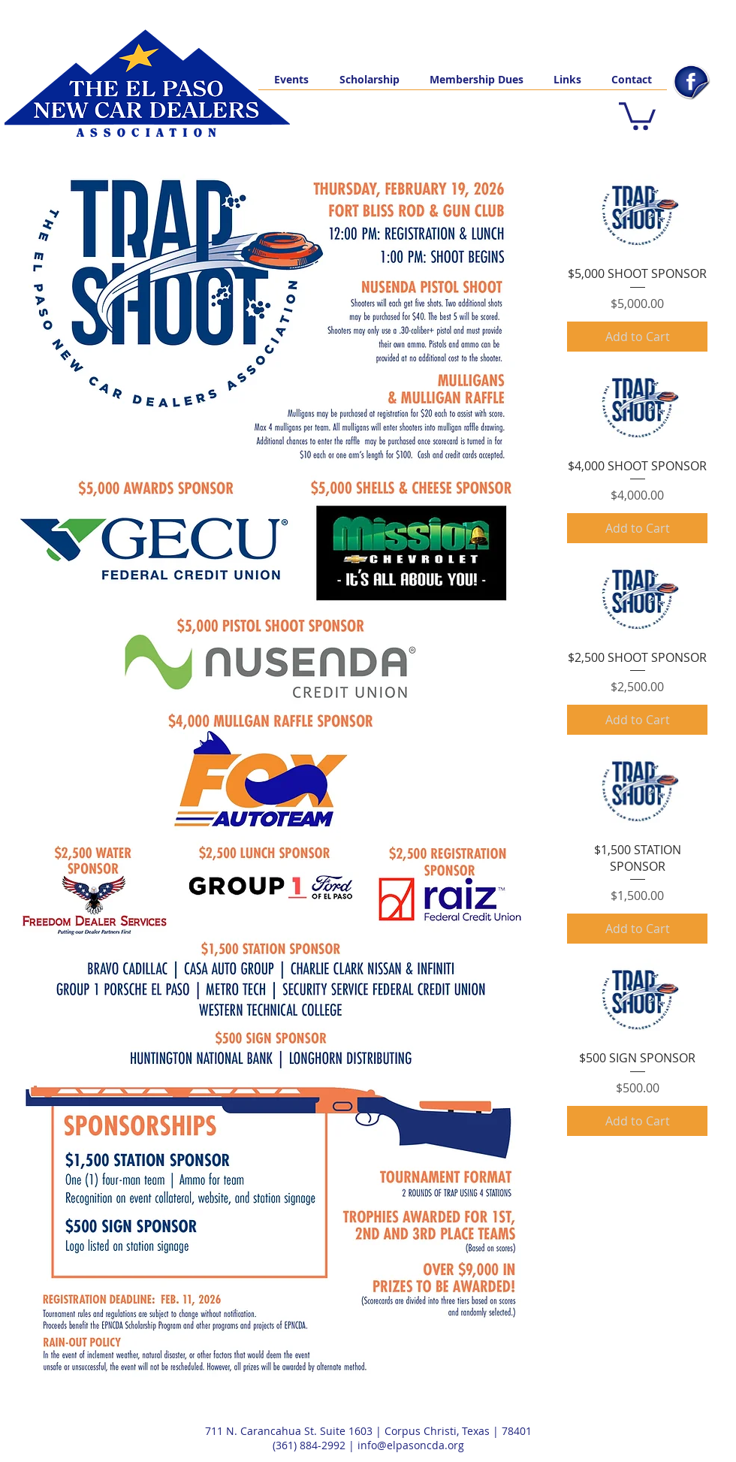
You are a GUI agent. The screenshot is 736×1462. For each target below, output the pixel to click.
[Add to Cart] (637, 337)
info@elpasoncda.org (410, 1445)
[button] (637, 114)
